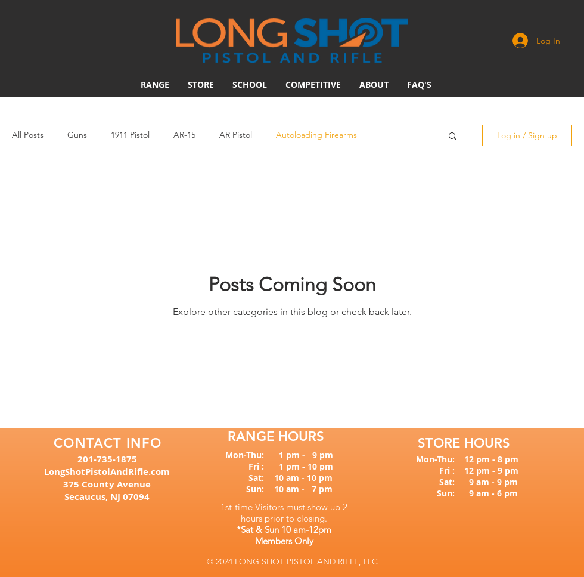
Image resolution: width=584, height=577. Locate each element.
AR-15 (184, 134)
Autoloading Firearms (316, 134)
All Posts (28, 134)
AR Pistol (235, 134)
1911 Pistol (130, 134)
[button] (313, 84)
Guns (77, 134)
